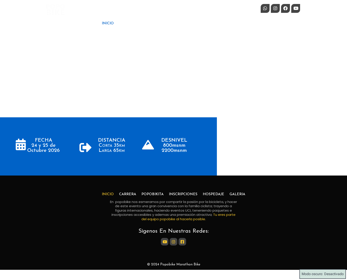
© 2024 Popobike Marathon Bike (173, 264)
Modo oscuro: (323, 274)
